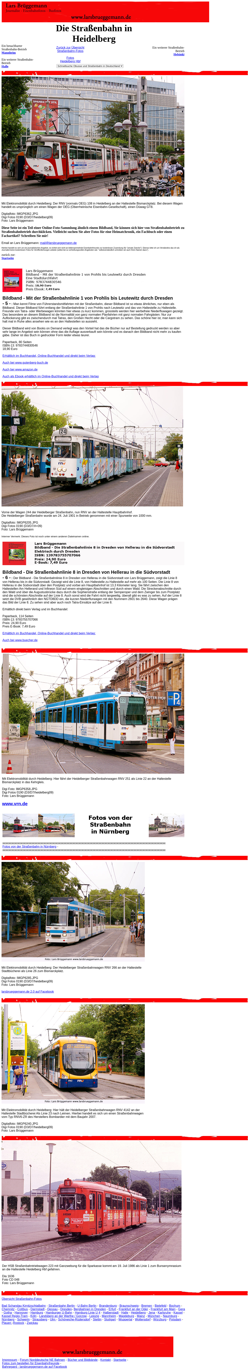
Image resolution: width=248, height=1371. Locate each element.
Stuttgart (110, 1319)
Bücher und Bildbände (83, 1359)
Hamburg (36, 1312)
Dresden (66, 1309)
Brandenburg (108, 1305)
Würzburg (159, 1319)
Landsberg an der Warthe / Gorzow (63, 1316)
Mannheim (9, 52)
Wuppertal (125, 1319)
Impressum (9, 1359)
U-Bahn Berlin (87, 1305)
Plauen (7, 1322)
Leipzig (94, 1316)
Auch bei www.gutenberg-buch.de (25, 362)
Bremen (146, 1305)
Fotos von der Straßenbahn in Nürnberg (29, 846)
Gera (181, 1309)
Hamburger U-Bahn (59, 1312)
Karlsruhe (164, 1312)
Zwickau (32, 1322)
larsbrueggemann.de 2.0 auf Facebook (28, 991)
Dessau (52, 1309)
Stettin (97, 1319)
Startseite (119, 1359)
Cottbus (22, 1309)
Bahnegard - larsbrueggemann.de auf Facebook (34, 1366)
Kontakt (105, 1359)
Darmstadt (37, 1309)
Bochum (174, 1305)
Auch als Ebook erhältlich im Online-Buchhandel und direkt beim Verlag (50, 376)
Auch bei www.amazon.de (20, 369)
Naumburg (170, 1316)
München (154, 1316)
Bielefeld (160, 1305)
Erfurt (112, 1309)
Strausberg (39, 1319)
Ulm (53, 1319)
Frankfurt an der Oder (133, 1309)
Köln (33, 1316)
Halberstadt (111, 1312)
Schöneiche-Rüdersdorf (74, 1319)
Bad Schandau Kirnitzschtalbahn (24, 1305)
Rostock (18, 1322)
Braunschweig (129, 1305)
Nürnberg (8, 1319)
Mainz (141, 1316)
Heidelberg (138, 1312)
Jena (151, 1312)
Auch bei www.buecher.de (20, 640)
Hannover (21, 1312)
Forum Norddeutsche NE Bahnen (42, 1359)
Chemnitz (8, 1309)
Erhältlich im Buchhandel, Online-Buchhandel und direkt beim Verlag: (49, 355)
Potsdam (175, 1319)
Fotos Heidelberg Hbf (70, 59)
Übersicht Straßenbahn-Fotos (22, 1298)
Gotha (8, 1312)
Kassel (178, 1312)
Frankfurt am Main (163, 1309)
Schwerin (23, 1319)
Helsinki (179, 54)
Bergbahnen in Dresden (90, 1309)
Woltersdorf (143, 1319)
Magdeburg (126, 1316)
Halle (5, 66)
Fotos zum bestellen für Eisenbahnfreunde (30, 1363)
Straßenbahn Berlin (61, 1305)
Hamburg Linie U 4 (87, 1312)
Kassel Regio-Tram (15, 1316)
